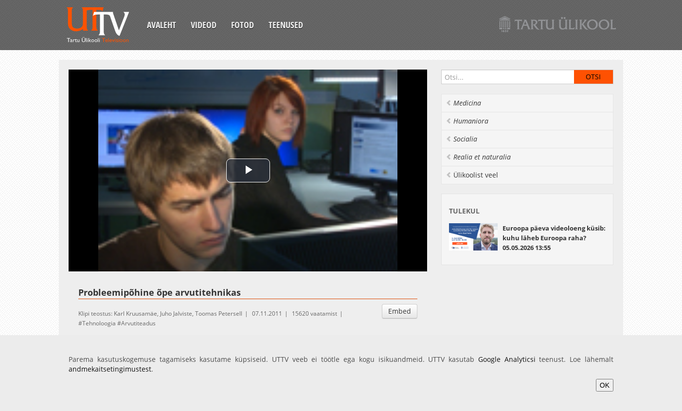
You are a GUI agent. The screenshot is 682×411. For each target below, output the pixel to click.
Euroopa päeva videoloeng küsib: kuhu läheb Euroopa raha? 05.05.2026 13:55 (554, 238)
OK (605, 385)
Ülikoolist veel (472, 174)
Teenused (286, 25)
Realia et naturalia (478, 156)
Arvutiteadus (138, 323)
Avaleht (161, 25)
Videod (203, 25)
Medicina (463, 102)
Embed (399, 311)
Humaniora (467, 120)
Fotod (242, 25)
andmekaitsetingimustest (110, 369)
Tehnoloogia (99, 323)
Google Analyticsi (507, 359)
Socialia (461, 138)
